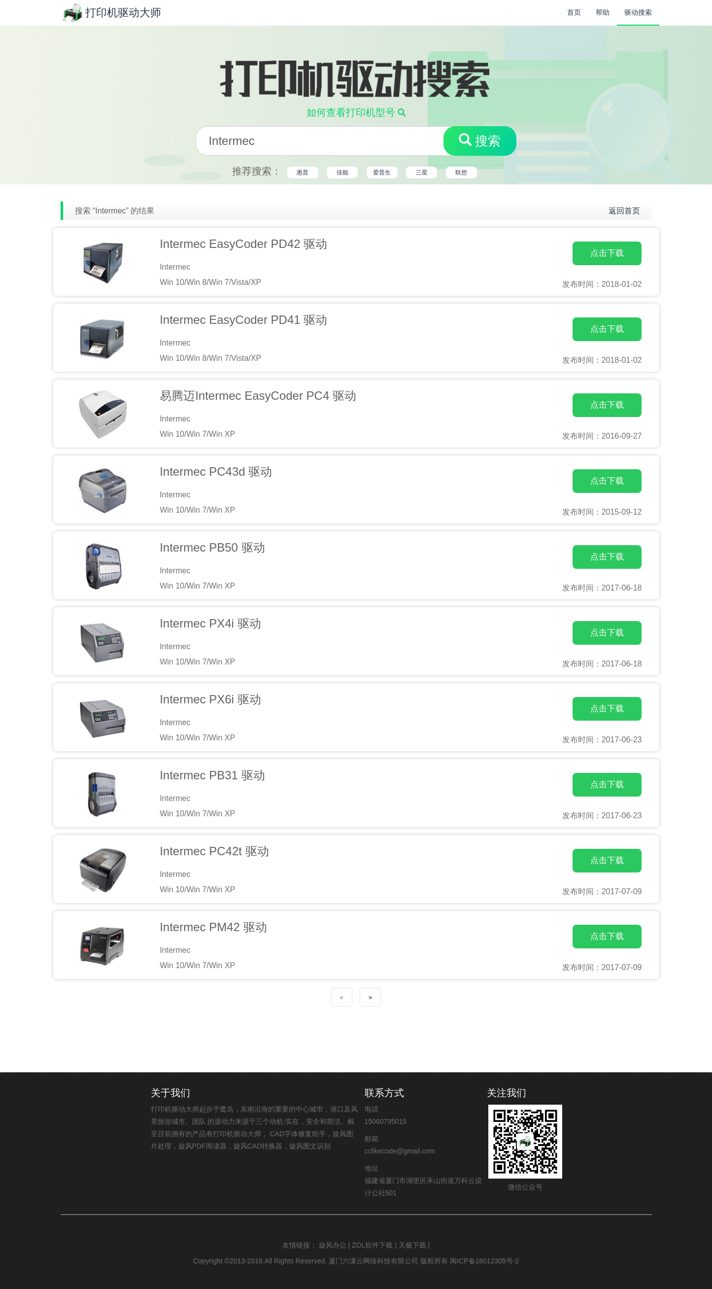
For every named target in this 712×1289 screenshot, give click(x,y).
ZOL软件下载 (372, 1245)
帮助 (603, 12)
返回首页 (624, 211)
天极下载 (412, 1245)
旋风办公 (332, 1245)
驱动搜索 (638, 12)
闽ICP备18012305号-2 (484, 1261)
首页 (574, 12)
